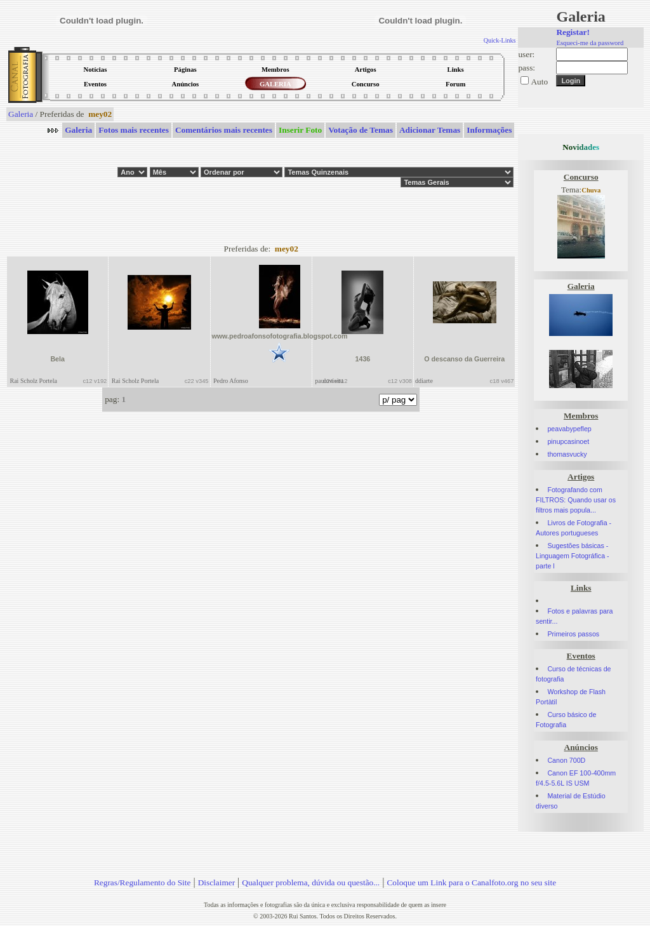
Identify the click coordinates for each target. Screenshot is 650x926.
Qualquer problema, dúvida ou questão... (311, 882)
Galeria (20, 114)
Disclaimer (216, 882)
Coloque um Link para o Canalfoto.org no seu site (471, 882)
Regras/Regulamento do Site (142, 882)
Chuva (590, 190)
